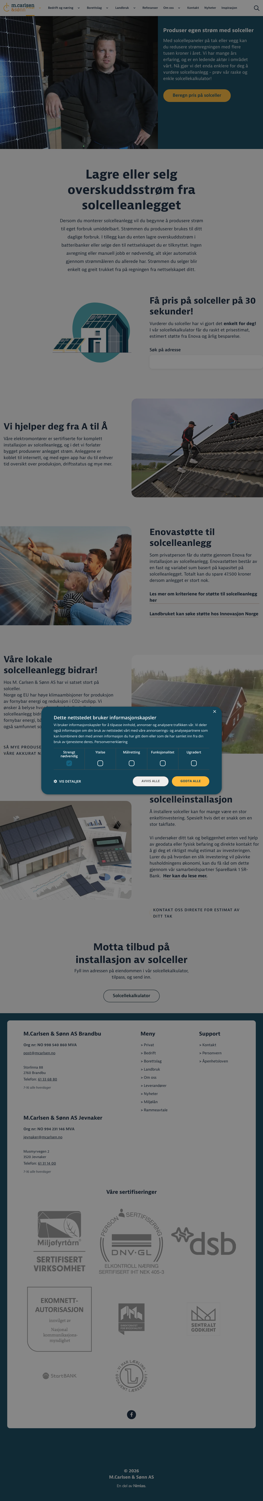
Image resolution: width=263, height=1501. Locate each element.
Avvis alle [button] (150, 781)
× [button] (214, 712)
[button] (67, 781)
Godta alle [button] (190, 781)
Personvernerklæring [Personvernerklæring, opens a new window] (111, 742)
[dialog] (131, 750)
